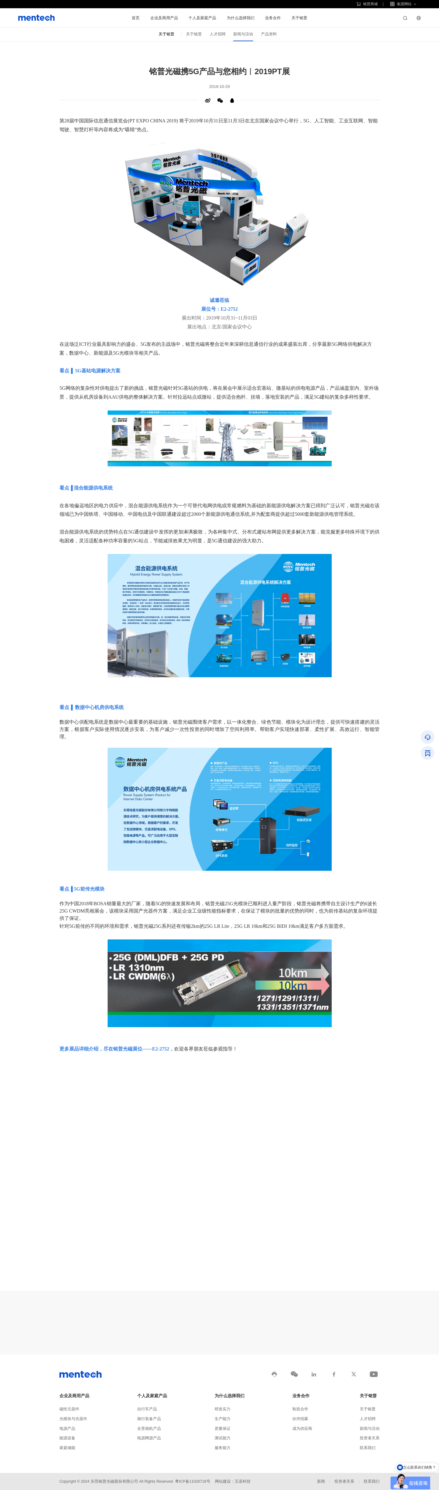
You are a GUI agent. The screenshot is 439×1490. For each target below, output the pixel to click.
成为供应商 (302, 1429)
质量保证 (222, 1429)
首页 (136, 18)
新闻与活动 (243, 34)
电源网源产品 (149, 1438)
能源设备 (67, 1438)
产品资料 (269, 34)
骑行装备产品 (149, 1419)
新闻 (321, 1481)
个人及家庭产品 (202, 18)
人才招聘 (218, 34)
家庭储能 (67, 1448)
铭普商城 (367, 4)
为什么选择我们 (241, 18)
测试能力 (222, 1438)
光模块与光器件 (73, 1419)
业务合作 (273, 18)
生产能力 (222, 1419)
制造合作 (300, 1409)
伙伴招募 (300, 1419)
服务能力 (222, 1448)
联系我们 (368, 1448)
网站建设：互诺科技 (233, 1481)
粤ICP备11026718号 (192, 1481)
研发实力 (222, 1409)
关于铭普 (299, 18)
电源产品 (67, 1429)
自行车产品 (147, 1409)
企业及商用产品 (164, 18)
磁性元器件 (69, 1409)
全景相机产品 (149, 1429)
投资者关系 (370, 1438)
